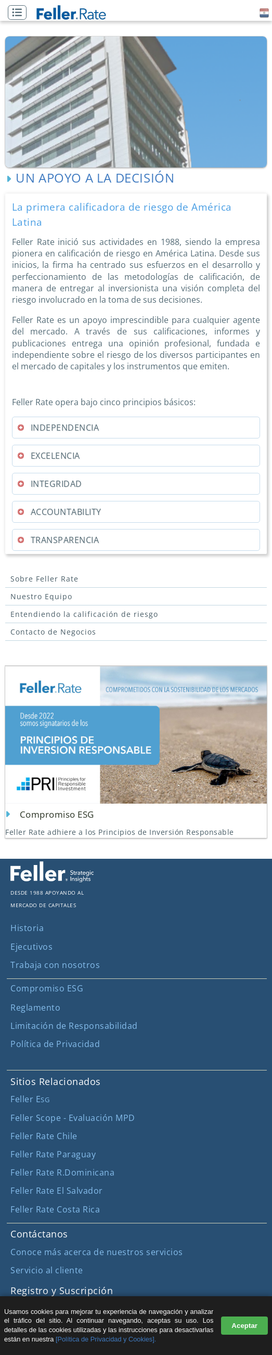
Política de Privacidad (55, 1044)
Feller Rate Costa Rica (55, 1209)
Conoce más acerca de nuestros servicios (96, 1252)
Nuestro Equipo (41, 596)
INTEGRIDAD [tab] (49, 483)
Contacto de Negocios (53, 632)
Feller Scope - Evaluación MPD (72, 1118)
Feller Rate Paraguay (53, 1154)
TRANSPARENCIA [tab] (58, 540)
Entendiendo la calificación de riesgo (84, 614)
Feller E (29, 1099)
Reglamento (35, 1007)
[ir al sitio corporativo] (52, 879)
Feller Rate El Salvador (56, 1190)
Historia (27, 928)
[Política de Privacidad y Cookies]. (106, 1339)
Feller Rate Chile (43, 1136)
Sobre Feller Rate (44, 579)
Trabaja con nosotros (55, 965)
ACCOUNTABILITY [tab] (59, 512)
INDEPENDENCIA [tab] (58, 427)
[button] (20, 13)
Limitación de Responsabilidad (74, 1025)
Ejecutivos (31, 946)
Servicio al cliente (46, 1270)
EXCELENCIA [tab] (48, 455)
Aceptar (244, 1326)
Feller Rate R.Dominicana (62, 1172)
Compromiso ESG (46, 988)
